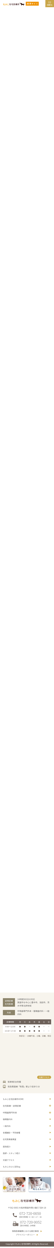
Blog (12, 1168)
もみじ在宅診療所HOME (14, 1099)
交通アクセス (43, 1077)
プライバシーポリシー (25, 1236)
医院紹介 (7, 1147)
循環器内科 (8, 1119)
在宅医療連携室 (10, 1140)
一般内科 (7, 1126)
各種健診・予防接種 (12, 1133)
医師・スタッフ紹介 (12, 1154)
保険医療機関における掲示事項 (25, 1232)
